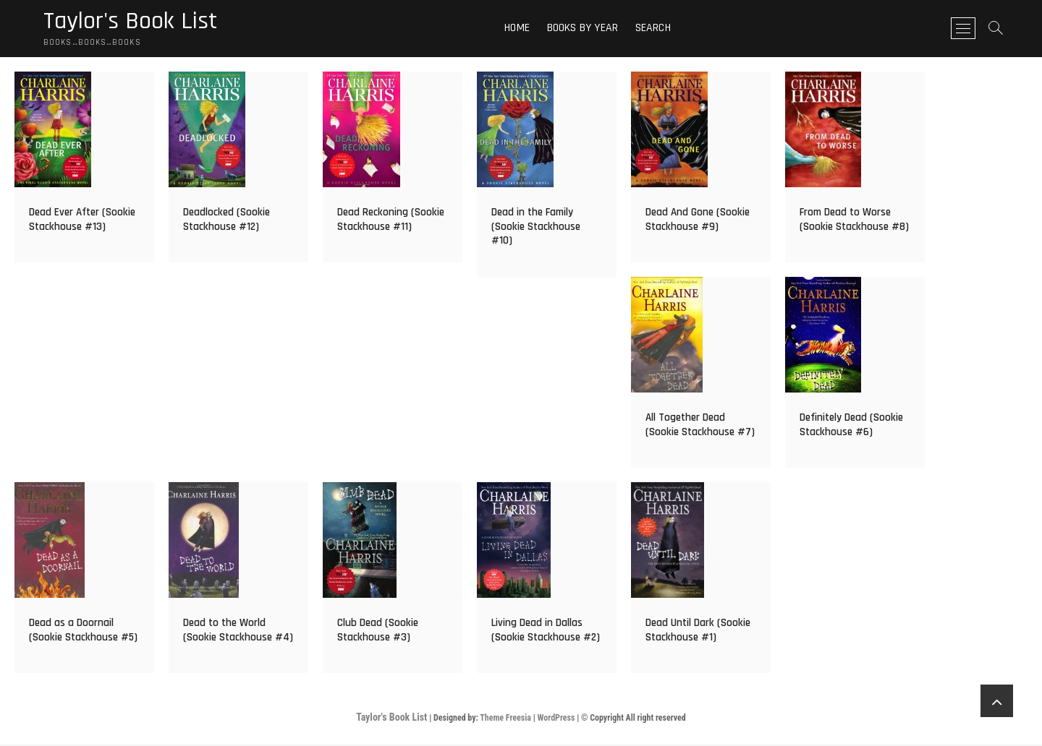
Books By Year (587, 28)
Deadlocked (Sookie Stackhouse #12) (226, 221)
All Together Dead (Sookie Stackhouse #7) (700, 427)
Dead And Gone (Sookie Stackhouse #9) (697, 221)
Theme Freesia (505, 720)
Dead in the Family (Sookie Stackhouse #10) (535, 228)
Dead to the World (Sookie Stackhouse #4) (238, 632)
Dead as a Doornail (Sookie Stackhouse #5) (83, 632)
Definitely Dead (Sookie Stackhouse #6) (851, 427)
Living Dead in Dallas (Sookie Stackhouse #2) (545, 632)
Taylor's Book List (134, 22)
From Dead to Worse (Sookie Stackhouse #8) (854, 221)
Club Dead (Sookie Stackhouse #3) (377, 632)
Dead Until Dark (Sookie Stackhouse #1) (697, 632)
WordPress (556, 720)
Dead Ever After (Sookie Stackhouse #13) (82, 221)
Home (522, 28)
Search (657, 28)
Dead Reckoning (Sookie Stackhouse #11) (390, 221)
